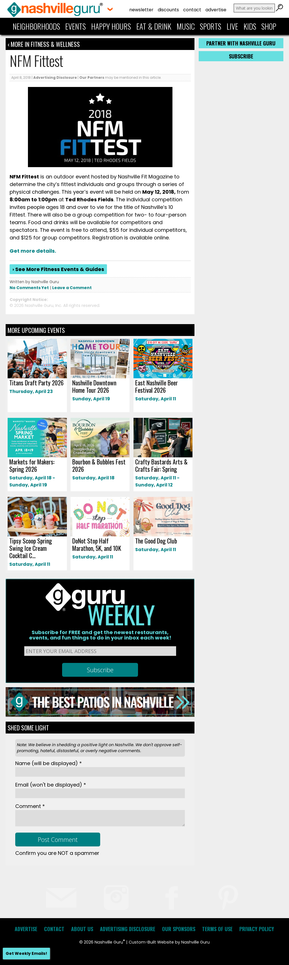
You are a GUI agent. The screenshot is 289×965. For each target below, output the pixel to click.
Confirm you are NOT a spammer (57, 853)
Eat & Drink (153, 26)
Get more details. (33, 250)
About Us (82, 929)
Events (75, 26)
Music (186, 26)
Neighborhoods (36, 26)
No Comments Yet (29, 288)
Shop (268, 26)
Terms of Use (217, 929)
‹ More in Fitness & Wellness (44, 44)
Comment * (30, 806)
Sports (210, 26)
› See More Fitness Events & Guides (58, 269)
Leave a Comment (72, 288)
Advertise (215, 9)
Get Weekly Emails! (26, 953)
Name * (48, 763)
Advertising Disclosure (55, 77)
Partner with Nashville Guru (240, 43)
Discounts (168, 9)
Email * (50, 784)
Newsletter (141, 9)
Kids (250, 26)
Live (232, 26)
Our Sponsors (178, 929)
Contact (192, 9)
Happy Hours (111, 26)
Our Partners (91, 77)
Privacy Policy (256, 929)
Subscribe (241, 56)
